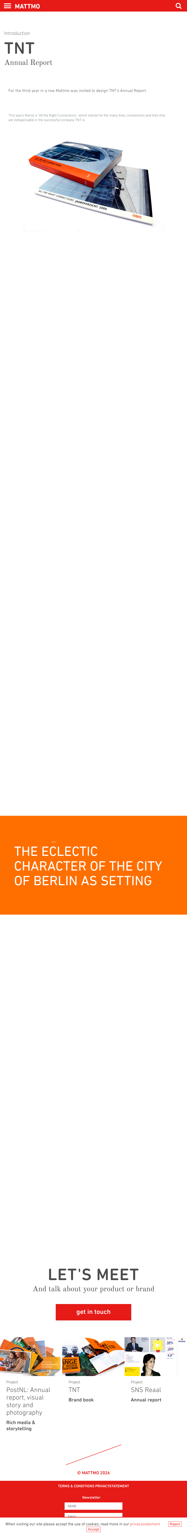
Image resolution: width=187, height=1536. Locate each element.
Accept (93, 1529)
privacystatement (145, 1524)
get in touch (93, 1312)
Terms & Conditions (76, 1486)
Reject (175, 1524)
